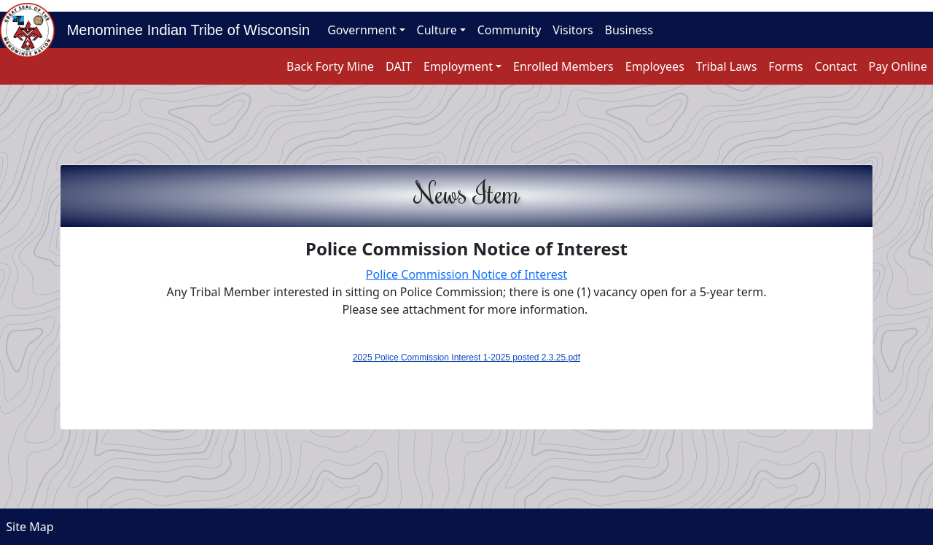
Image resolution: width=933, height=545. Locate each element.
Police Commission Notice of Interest (466, 274)
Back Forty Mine (330, 66)
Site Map (27, 527)
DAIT (399, 66)
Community (509, 30)
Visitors (573, 30)
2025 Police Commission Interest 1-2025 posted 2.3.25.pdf (466, 357)
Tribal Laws (726, 66)
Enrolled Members (563, 66)
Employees (654, 66)
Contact (836, 66)
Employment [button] (458, 66)
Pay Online (897, 66)
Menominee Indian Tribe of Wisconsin (182, 30)
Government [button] (361, 30)
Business (629, 30)
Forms (785, 66)
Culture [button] (437, 30)
